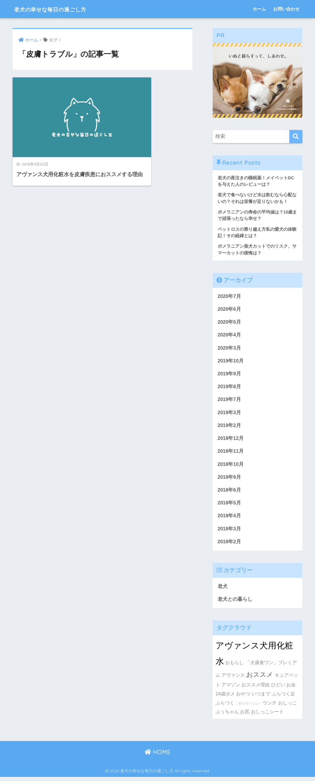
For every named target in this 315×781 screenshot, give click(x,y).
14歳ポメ (225, 697)
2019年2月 (229, 428)
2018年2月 (229, 545)
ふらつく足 (283, 697)
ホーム (259, 8)
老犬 (223, 590)
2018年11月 (231, 454)
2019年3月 (229, 414)
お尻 (244, 715)
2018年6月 (229, 493)
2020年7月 (229, 297)
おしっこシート (267, 715)
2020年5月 (229, 323)
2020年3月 (229, 349)
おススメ (259, 678)
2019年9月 (229, 375)
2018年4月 (229, 519)
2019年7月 (229, 402)
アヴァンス (233, 679)
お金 (291, 688)
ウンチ (270, 706)
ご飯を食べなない (248, 707)
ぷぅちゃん (227, 715)
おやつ (243, 697)
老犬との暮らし (235, 603)
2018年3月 (229, 532)
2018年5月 (229, 506)
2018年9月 (229, 480)
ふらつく (225, 706)
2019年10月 (231, 362)
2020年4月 (229, 336)
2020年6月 (229, 310)
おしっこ (287, 706)
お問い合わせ (286, 8)
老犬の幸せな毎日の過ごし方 (60, 9)
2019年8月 (229, 388)
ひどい (278, 688)
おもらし (234, 666)
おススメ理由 (256, 688)
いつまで (261, 697)
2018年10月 (231, 467)
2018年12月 (231, 441)
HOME (157, 756)
